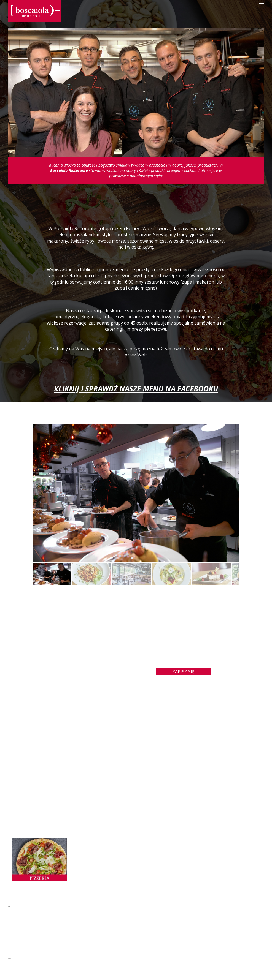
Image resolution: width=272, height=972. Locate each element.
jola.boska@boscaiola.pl (101, 670)
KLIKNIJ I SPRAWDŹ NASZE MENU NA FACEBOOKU (136, 389)
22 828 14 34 (104, 675)
